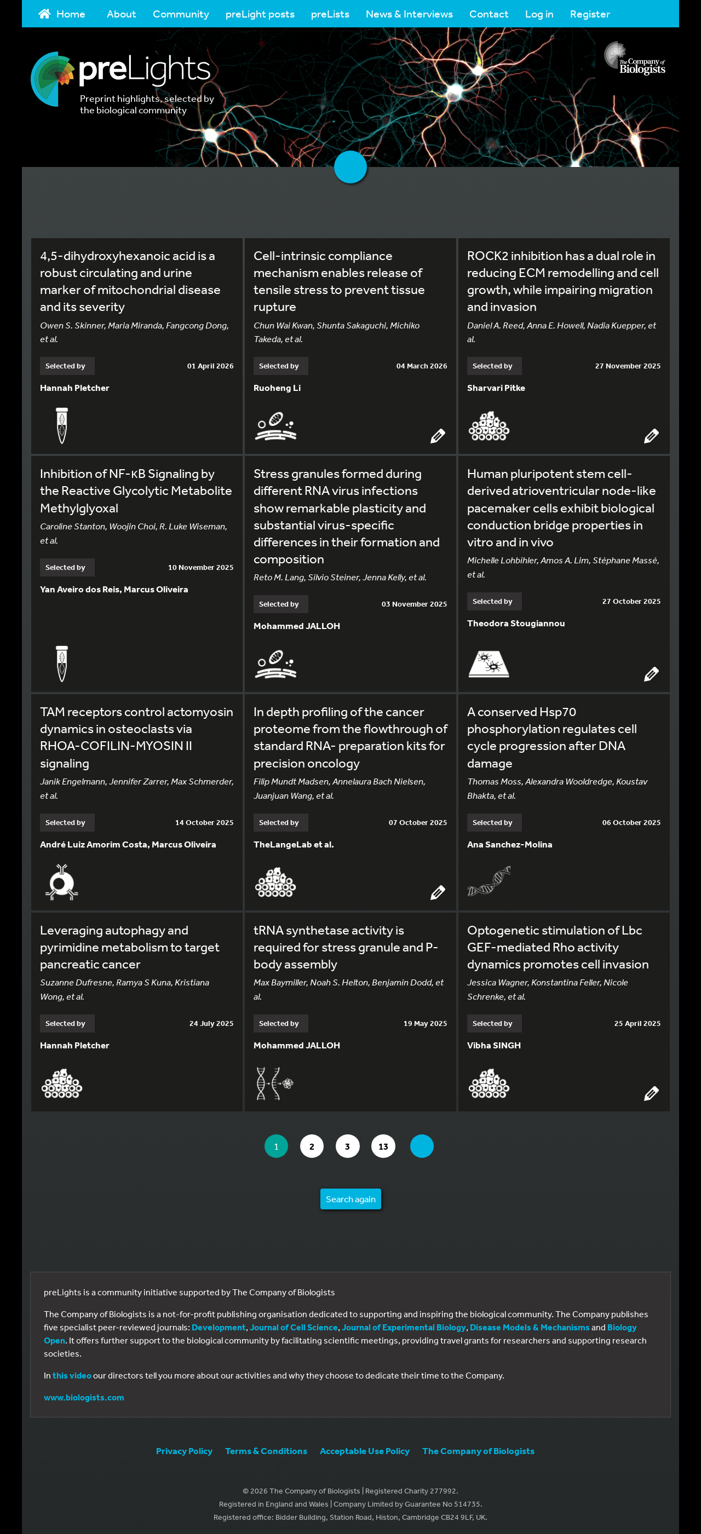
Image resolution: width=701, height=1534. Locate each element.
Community (181, 13)
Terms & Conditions (266, 1448)
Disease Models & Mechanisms (530, 1324)
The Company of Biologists (478, 1448)
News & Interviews (409, 13)
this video (72, 1372)
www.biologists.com (84, 1394)
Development (219, 1324)
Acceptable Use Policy (365, 1448)
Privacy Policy (184, 1448)
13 (390, 1143)
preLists (330, 13)
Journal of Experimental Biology (404, 1324)
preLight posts (260, 13)
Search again (351, 1196)
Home (61, 13)
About (121, 13)
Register (590, 13)
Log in (539, 13)
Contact (489, 13)
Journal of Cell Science (294, 1324)
